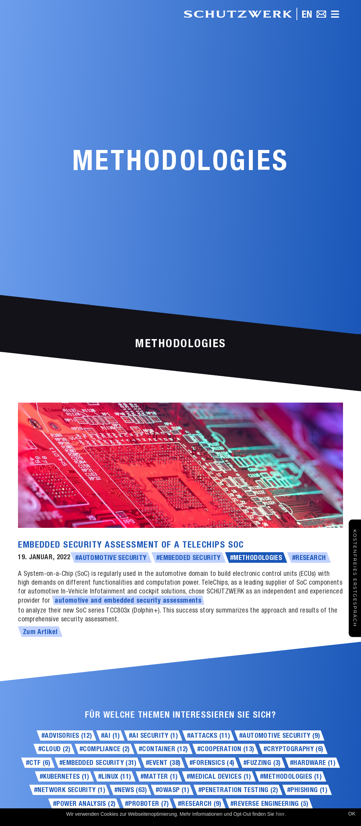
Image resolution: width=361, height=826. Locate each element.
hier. (281, 814)
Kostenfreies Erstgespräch (355, 578)
